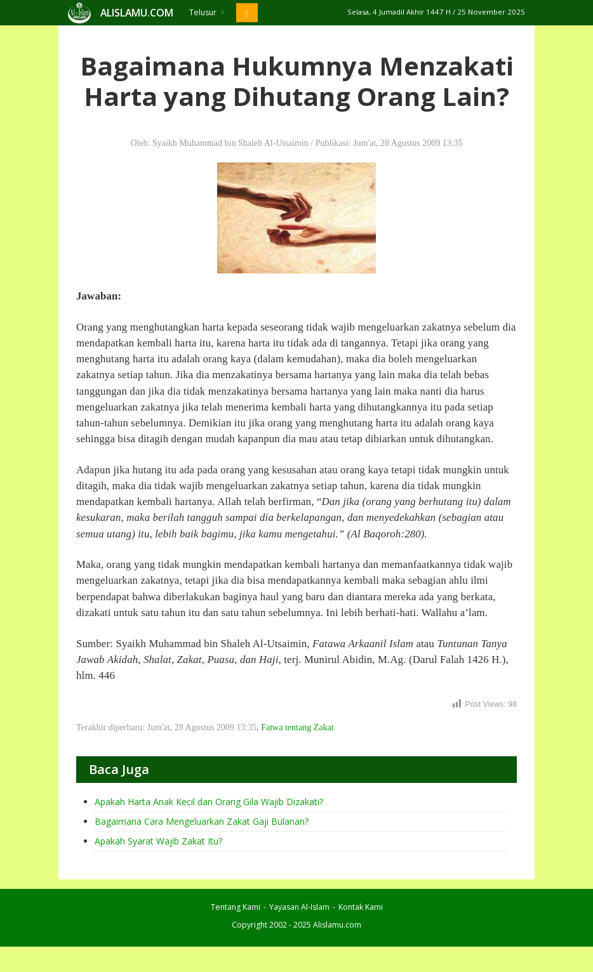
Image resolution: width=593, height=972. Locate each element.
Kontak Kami (360, 907)
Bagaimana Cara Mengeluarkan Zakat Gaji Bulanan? (202, 821)
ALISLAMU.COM (136, 13)
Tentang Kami (235, 907)
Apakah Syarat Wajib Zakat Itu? (158, 841)
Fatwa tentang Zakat (297, 727)
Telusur (206, 12)
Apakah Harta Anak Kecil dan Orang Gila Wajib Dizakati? (209, 802)
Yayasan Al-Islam (299, 907)
